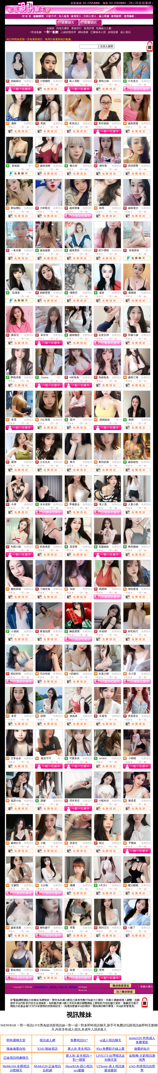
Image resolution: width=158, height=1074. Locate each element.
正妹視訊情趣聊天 (16, 1057)
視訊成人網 (47, 1040)
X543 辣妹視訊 (47, 1048)
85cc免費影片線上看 (110, 1048)
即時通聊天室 (16, 1040)
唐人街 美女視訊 (79, 1048)
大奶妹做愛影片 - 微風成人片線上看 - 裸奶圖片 (55, 987)
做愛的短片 (142, 1048)
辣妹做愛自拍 (16, 1048)
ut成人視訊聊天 (110, 1040)
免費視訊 (28, 81)
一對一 (29, 165)
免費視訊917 (79, 1040)
